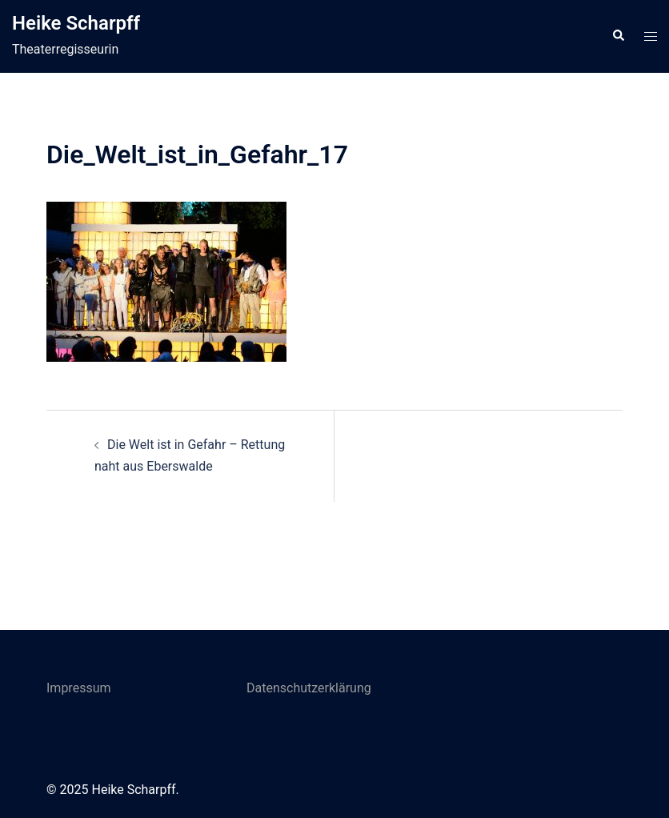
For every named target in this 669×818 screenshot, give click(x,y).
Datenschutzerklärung (308, 688)
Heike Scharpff (76, 23)
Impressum (78, 688)
